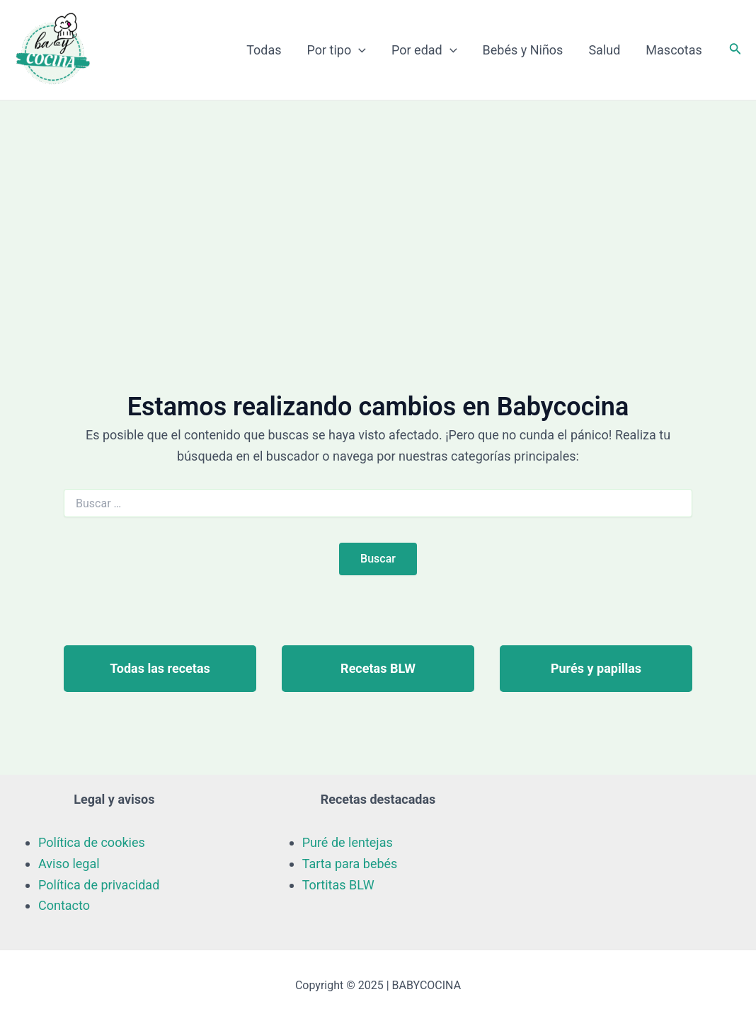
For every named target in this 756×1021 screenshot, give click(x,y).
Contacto (64, 905)
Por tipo (337, 50)
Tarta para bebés (350, 863)
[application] (358, 50)
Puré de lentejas (347, 842)
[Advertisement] (378, 207)
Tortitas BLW (338, 884)
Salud (604, 49)
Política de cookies (91, 842)
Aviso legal (69, 863)
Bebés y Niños (523, 49)
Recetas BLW (378, 668)
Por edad (424, 50)
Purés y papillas (596, 668)
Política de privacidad (98, 884)
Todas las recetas (160, 668)
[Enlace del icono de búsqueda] (735, 50)
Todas (263, 49)
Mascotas (673, 49)
